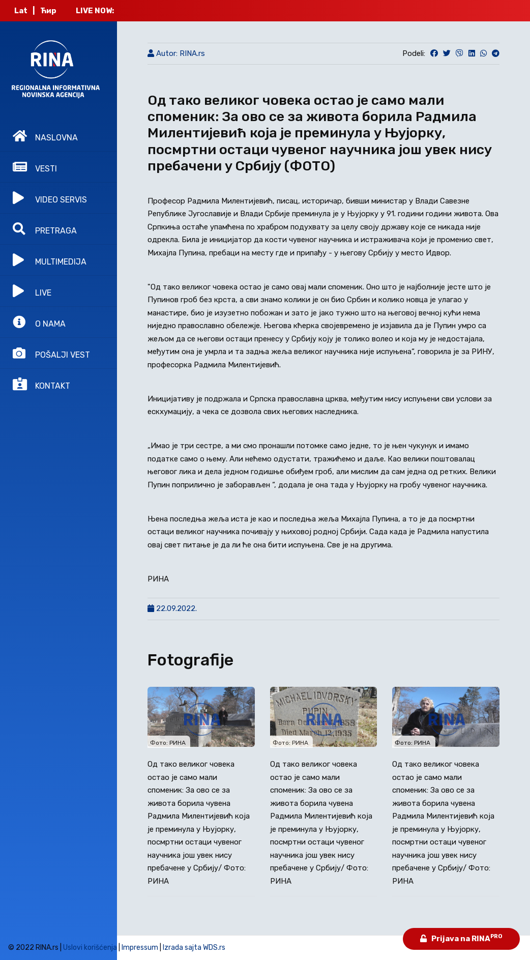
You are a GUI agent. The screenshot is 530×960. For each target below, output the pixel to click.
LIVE (32, 291)
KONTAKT (41, 384)
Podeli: (413, 53)
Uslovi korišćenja (90, 947)
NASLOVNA (45, 136)
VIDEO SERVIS (50, 198)
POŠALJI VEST (51, 353)
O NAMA (39, 322)
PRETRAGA (45, 229)
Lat (20, 10)
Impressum (140, 947)
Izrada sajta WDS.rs (194, 947)
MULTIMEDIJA (49, 260)
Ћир (48, 10)
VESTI (35, 167)
